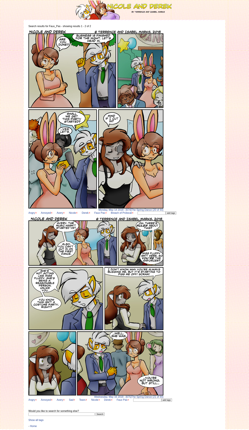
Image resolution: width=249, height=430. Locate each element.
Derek (85, 212)
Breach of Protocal (121, 212)
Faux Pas (99, 212)
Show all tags (36, 420)
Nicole (72, 212)
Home (33, 426)
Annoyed (46, 212)
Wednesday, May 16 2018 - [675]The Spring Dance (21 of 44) (95, 395)
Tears (82, 399)
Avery (60, 212)
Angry (31, 212)
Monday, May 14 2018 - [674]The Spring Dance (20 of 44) (95, 208)
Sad (71, 399)
